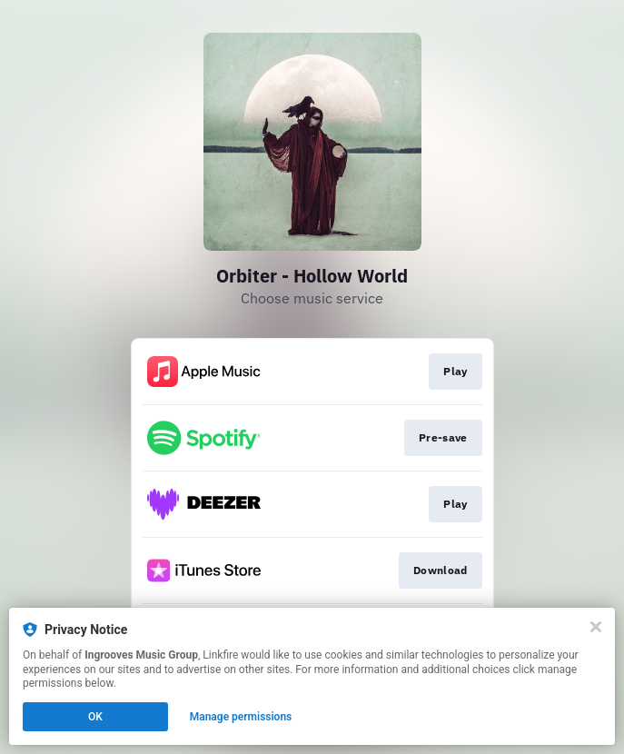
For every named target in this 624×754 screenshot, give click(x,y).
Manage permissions (241, 716)
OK (95, 716)
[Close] (595, 626)
